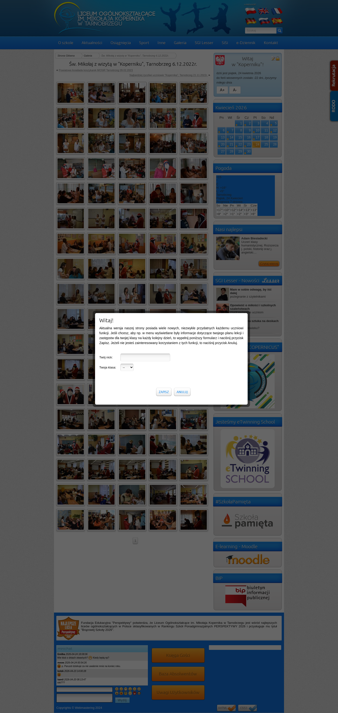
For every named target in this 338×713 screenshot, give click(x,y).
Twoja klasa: (107, 264)
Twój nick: (106, 254)
